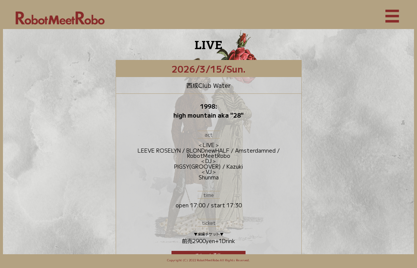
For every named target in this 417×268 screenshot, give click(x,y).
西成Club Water (208, 85)
